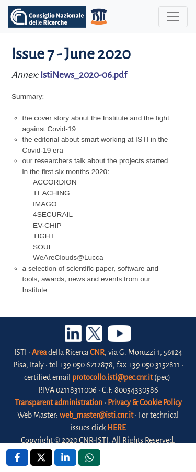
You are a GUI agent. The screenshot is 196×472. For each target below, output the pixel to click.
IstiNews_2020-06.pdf (83, 75)
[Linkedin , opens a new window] (65, 457)
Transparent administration (58, 402)
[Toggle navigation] (173, 16)
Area (39, 352)
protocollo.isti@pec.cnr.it (112, 377)
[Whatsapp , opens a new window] (89, 457)
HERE (116, 427)
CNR (97, 352)
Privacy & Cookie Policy (145, 402)
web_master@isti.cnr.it (96, 415)
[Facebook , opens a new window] (17, 457)
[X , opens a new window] (41, 457)
